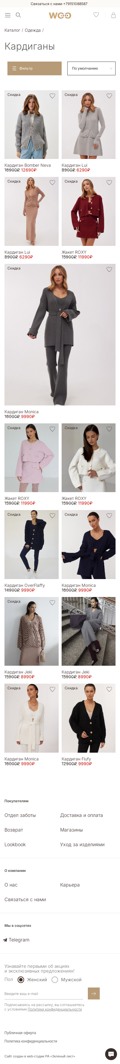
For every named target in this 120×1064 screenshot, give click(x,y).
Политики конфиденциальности (55, 1009)
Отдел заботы (20, 815)
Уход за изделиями (82, 844)
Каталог (12, 30)
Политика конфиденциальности (30, 1041)
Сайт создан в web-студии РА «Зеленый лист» (39, 1056)
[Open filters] (34, 68)
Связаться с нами (25, 899)
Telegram (19, 940)
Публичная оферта (20, 1033)
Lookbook (15, 844)
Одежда (33, 30)
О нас (11, 885)
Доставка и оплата (81, 815)
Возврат (13, 830)
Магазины (71, 830)
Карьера (70, 885)
